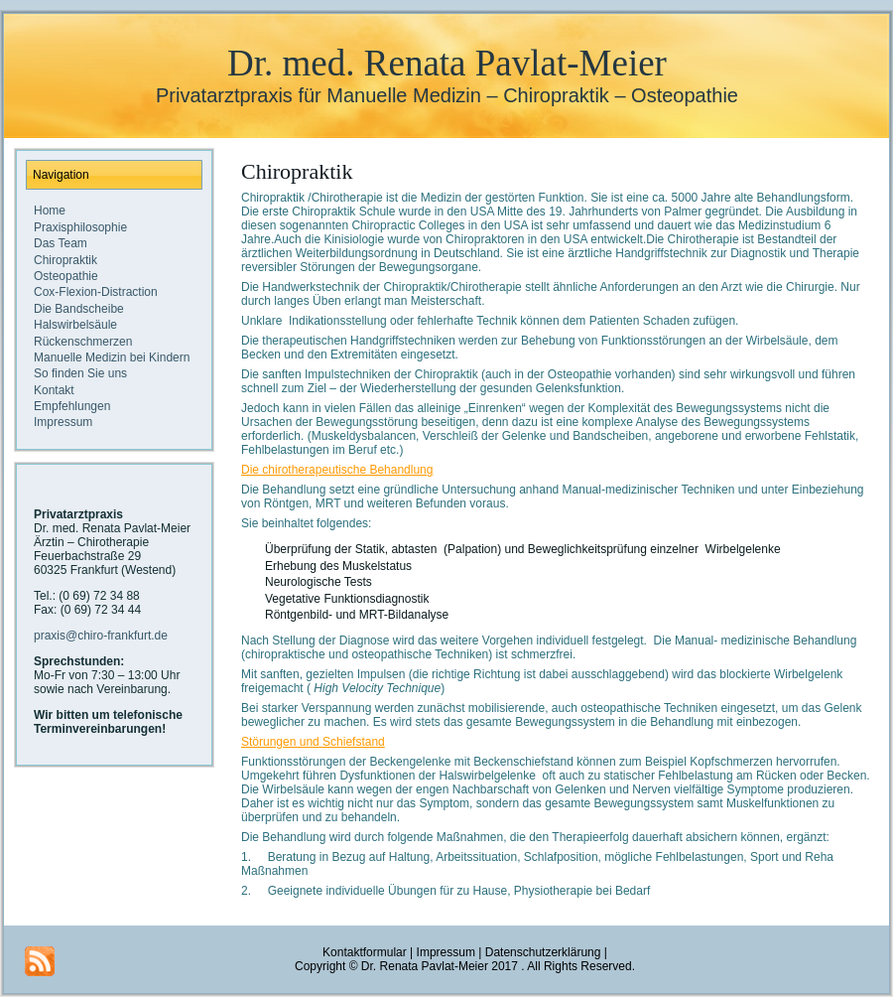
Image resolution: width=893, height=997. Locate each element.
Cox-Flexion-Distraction (96, 292)
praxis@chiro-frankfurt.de (101, 635)
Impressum (63, 422)
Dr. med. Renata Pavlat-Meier (447, 63)
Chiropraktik (65, 260)
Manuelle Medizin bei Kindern (112, 357)
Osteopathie (66, 276)
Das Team (60, 243)
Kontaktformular (364, 952)
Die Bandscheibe (79, 309)
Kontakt (54, 390)
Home (49, 210)
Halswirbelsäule (75, 325)
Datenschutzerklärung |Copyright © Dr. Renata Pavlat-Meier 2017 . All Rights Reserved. (465, 959)
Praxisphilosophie (80, 227)
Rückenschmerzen (83, 342)
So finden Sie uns (80, 373)
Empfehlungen (72, 406)
